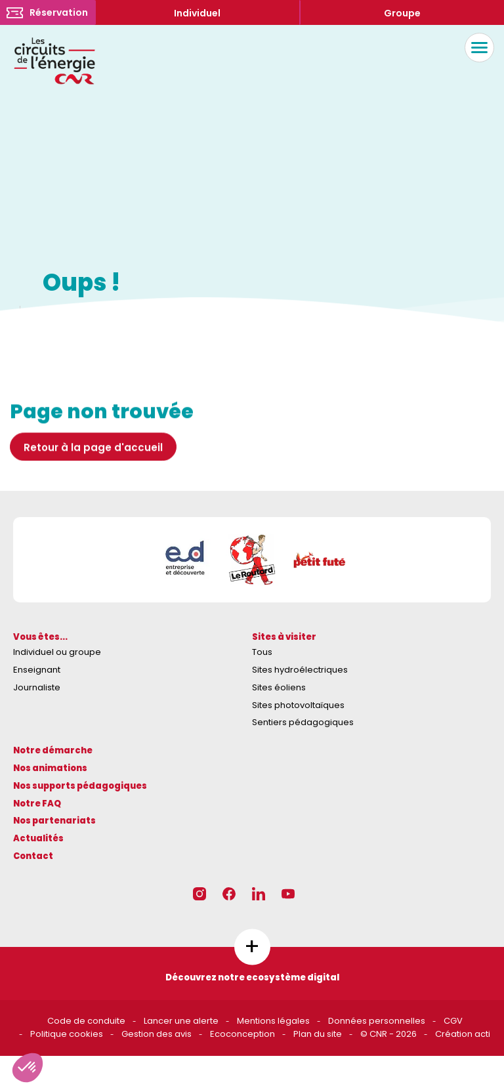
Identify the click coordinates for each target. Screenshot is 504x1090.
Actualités (38, 838)
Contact (33, 856)
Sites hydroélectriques (300, 669)
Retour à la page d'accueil (93, 451)
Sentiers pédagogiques (303, 722)
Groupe (402, 13)
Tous (262, 652)
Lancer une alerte (181, 1021)
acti (482, 1034)
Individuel (197, 13)
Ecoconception (242, 1034)
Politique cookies (66, 1034)
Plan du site (317, 1034)
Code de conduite (86, 1021)
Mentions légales (273, 1021)
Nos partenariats (54, 820)
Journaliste (36, 687)
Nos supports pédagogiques (80, 786)
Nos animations (50, 768)
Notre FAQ (37, 803)
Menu (476, 47)
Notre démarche (53, 750)
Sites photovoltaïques (298, 705)
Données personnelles (376, 1021)
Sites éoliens (279, 687)
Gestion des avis (156, 1034)
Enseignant (36, 669)
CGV (453, 1021)
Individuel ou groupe (57, 652)
